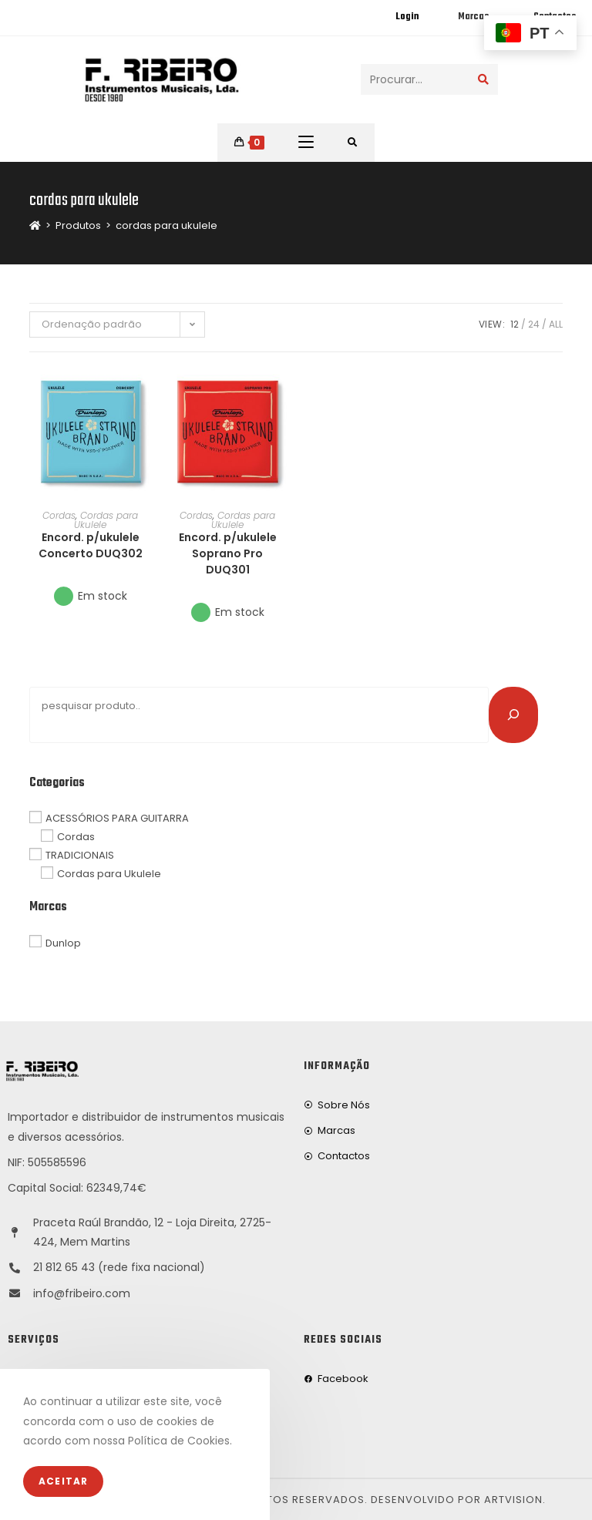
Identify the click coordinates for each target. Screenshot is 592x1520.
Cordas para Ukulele (106, 520)
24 (534, 324)
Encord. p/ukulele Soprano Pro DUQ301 (228, 553)
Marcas (473, 17)
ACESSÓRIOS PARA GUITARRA (117, 818)
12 (514, 324)
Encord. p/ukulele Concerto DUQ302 (91, 545)
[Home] (35, 225)
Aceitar (63, 1481)
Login (407, 17)
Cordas (59, 515)
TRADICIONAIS (79, 855)
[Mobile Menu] (306, 142)
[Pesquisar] (513, 714)
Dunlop (63, 942)
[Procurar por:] (353, 142)
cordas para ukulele (166, 225)
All (556, 324)
